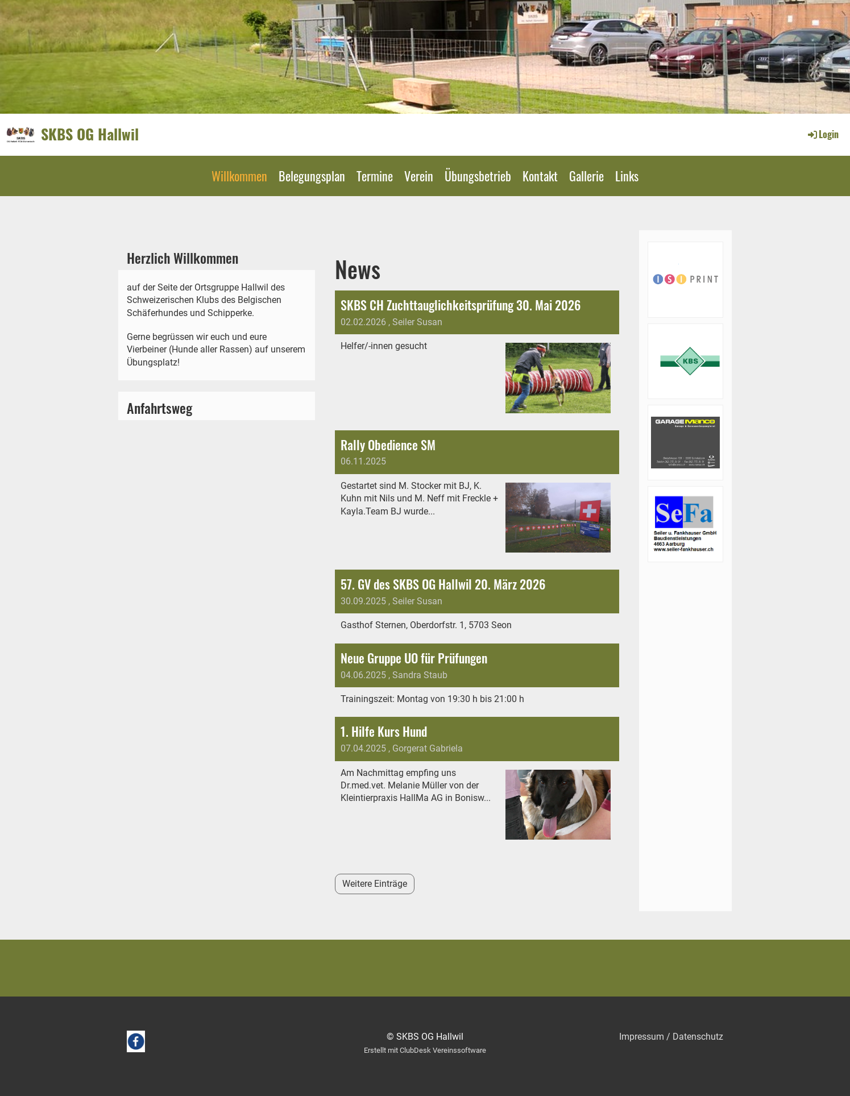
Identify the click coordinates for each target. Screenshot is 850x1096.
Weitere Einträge (374, 883)
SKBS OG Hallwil (90, 134)
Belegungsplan (312, 176)
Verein (418, 176)
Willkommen (239, 176)
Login (822, 134)
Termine (374, 176)
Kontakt (540, 176)
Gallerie (586, 176)
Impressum (641, 1036)
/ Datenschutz (693, 1036)
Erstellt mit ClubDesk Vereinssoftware (425, 1050)
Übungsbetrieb (478, 176)
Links (626, 176)
